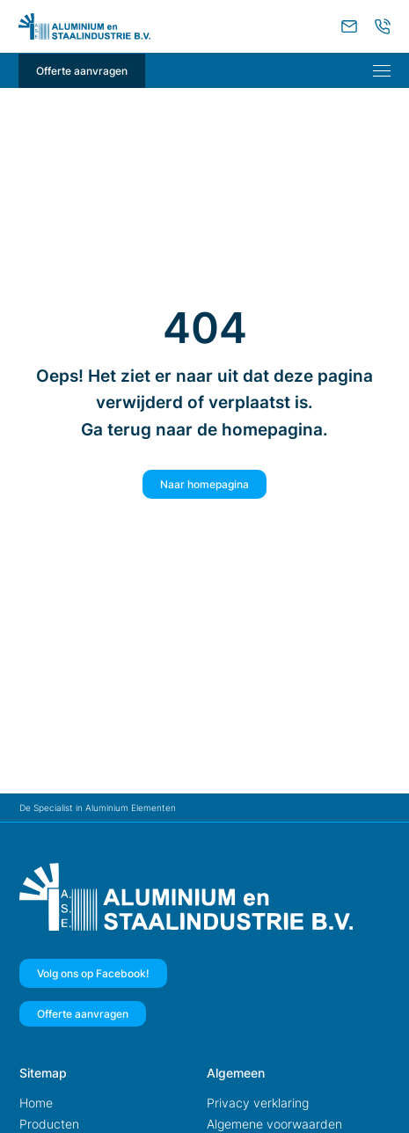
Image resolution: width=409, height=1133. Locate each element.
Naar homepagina (204, 484)
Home (36, 1102)
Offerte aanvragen (82, 70)
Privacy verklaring (258, 1102)
